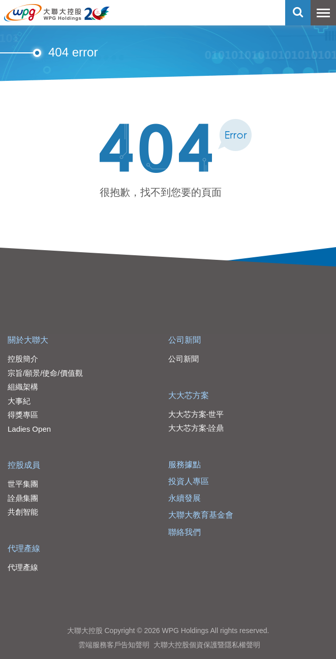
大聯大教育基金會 (200, 515)
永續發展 (184, 498)
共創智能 (23, 511)
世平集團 (23, 484)
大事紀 (19, 401)
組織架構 (23, 386)
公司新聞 (184, 340)
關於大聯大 (28, 340)
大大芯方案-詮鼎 (196, 428)
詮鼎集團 (23, 498)
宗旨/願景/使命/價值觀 (45, 373)
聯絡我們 (184, 532)
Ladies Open (29, 429)
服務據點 (184, 464)
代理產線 (24, 548)
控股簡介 (23, 358)
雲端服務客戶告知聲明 (113, 645)
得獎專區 (23, 414)
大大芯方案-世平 (196, 414)
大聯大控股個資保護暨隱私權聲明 (207, 645)
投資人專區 (188, 481)
